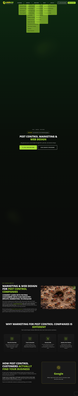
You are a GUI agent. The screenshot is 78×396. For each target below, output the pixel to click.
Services (28, 2)
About (44, 2)
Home (33, 129)
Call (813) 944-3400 (28, 147)
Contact (52, 2)
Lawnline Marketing (17, 305)
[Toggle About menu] (48, 2)
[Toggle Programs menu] (23, 2)
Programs (19, 2)
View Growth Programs (47, 147)
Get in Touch (72, 2)
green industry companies (17, 310)
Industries (36, 2)
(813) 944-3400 (62, 2)
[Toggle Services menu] (31, 2)
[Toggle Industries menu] (40, 2)
